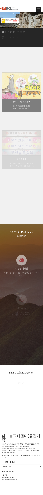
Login (2, 2)
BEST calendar (21, 372)
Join (7, 2)
